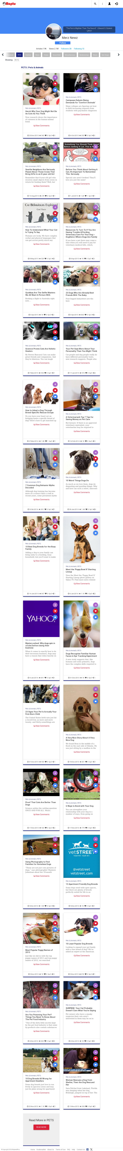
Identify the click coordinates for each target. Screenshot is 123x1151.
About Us (50, 1149)
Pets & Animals (30, 108)
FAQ (68, 1149)
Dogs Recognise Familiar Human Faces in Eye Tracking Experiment (81, 654)
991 (41, 509)
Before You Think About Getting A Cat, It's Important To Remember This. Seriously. (81, 171)
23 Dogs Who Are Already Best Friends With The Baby (80, 293)
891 (41, 678)
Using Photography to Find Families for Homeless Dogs (38, 863)
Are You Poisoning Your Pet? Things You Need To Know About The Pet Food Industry (40, 1017)
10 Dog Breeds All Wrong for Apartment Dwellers (38, 1079)
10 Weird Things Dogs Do (77, 480)
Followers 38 (66, 49)
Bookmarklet (41, 1149)
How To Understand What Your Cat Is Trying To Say (41, 231)
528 (41, 259)
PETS (19, 55)
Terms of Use (61, 1149)
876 (81, 974)
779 (82, 828)
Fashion (28, 55)
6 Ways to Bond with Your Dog (79, 806)
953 (41, 373)
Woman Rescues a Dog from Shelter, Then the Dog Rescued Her (80, 1082)
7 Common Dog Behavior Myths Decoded (39, 486)
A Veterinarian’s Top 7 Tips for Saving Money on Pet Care (79, 418)
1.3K (41, 906)
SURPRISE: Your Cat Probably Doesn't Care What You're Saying (81, 1009)
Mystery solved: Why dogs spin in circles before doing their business (40, 645)
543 (41, 135)
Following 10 (79, 49)
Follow (63, 43)
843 (41, 1041)
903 (41, 762)
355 (81, 135)
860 (81, 315)
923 (41, 828)
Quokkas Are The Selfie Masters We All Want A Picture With (40, 293)
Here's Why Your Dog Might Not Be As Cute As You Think (41, 112)
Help (73, 1149)
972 (82, 373)
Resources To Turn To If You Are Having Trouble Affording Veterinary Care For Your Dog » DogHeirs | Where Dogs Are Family (81, 233)
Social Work (57, 55)
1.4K (82, 509)
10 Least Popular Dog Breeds (79, 943)
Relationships (84, 55)
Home (33, 1149)
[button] (95, 4)
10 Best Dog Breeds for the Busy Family (40, 547)
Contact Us (81, 1149)
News (37, 55)
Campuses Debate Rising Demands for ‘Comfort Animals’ (80, 101)
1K (81, 259)
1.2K (81, 196)
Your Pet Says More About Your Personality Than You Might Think (81, 349)
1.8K (42, 441)
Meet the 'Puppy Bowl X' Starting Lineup (81, 570)
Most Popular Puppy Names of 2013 (39, 951)
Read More (41, 1127)
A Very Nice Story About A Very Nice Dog (80, 738)
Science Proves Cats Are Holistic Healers (40, 349)
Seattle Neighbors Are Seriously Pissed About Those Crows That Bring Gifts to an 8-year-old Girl (40, 171)
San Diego (105, 55)
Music (95, 55)
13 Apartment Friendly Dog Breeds (82, 884)
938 (82, 1106)
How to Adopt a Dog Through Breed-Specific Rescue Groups (39, 411)
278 (41, 196)
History (46, 55)
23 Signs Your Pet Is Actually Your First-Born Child (41, 712)
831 (82, 762)
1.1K (82, 593)
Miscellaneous (70, 55)
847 (41, 593)
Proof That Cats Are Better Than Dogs (40, 803)
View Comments (41, 125)
